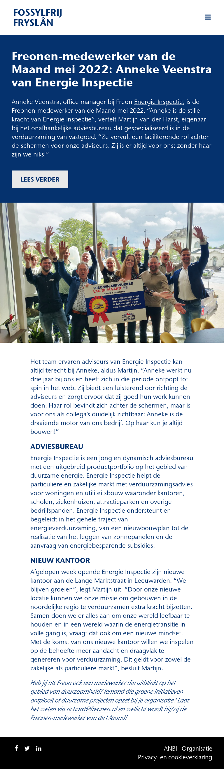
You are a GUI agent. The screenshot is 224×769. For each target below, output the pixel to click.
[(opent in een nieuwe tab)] (158, 102)
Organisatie (197, 748)
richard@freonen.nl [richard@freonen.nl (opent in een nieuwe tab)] (91, 709)
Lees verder (40, 179)
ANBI (170, 748)
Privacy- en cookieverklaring (175, 757)
